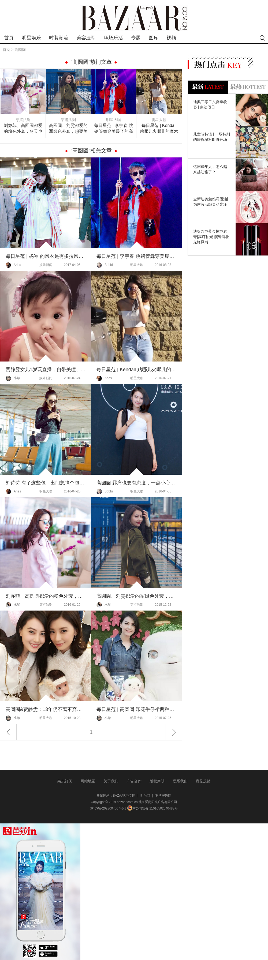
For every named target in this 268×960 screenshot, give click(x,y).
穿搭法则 (23, 120)
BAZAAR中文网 (124, 795)
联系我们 (180, 781)
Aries (13, 265)
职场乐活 (113, 37)
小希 (13, 378)
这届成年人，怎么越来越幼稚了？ (210, 169)
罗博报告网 (163, 795)
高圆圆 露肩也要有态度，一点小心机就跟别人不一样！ (136, 482)
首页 (9, 37)
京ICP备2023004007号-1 (108, 808)
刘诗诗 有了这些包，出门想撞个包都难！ (46, 482)
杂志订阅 (64, 781)
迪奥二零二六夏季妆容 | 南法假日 (210, 104)
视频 (171, 37)
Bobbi (104, 265)
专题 (136, 37)
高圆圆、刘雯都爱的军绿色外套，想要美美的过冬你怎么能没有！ (68, 128)
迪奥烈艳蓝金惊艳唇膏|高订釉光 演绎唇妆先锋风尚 (211, 236)
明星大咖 (113, 120)
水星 (13, 605)
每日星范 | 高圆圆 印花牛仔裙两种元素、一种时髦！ (136, 709)
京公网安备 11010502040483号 (152, 808)
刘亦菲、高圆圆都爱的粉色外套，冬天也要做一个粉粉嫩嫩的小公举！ (23, 128)
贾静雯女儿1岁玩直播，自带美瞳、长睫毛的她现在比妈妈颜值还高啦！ (46, 369)
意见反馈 (203, 781)
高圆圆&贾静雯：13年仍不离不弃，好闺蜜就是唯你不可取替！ (46, 709)
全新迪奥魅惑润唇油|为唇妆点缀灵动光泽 (210, 201)
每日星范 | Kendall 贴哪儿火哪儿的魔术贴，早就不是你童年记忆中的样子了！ (159, 128)
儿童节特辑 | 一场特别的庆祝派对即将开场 (211, 137)
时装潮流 (58, 37)
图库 (153, 37)
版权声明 (157, 781)
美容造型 (86, 37)
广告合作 (134, 781)
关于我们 (110, 781)
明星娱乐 (31, 37)
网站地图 (87, 781)
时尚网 (145, 795)
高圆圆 (20, 49)
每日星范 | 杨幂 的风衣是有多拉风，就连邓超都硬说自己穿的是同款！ (46, 256)
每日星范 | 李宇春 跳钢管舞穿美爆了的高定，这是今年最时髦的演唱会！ (113, 128)
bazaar (134, 18)
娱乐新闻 (45, 265)
